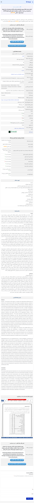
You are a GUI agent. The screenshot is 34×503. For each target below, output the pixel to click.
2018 (23, 56)
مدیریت (23, 70)
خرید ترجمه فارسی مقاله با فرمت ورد (17, 45)
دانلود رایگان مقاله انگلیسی (17, 41)
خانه (20, 7)
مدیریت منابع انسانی (20, 74)
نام (32, 489)
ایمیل (32, 493)
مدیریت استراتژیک (14, 74)
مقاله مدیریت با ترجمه (15, 7)
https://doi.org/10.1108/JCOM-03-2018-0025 (10, 100)
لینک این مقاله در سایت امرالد (19, 128)
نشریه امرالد (31, 132)
